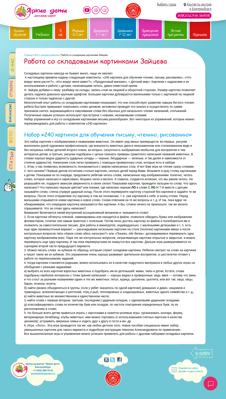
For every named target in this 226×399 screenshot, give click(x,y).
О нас (60, 32)
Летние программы (176, 32)
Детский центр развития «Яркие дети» (40, 12)
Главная (28, 55)
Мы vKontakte (104, 10)
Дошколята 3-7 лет (100, 32)
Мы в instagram (96, 10)
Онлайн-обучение (19, 32)
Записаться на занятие (193, 15)
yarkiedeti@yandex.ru (43, 373)
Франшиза (200, 34)
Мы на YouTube (87, 10)
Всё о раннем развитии (47, 55)
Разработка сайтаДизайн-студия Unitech (190, 370)
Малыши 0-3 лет (78, 32)
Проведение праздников (150, 32)
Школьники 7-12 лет (125, 32)
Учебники (42, 34)
